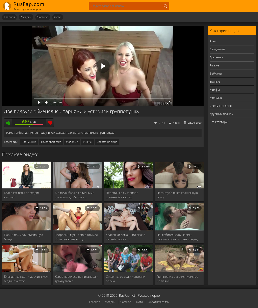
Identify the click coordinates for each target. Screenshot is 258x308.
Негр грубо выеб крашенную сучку (177, 195)
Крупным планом (221, 114)
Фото (57, 17)
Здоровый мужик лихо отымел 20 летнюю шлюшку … (76, 237)
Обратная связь (158, 302)
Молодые (72, 142)
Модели (26, 17)
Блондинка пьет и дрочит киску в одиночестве (26, 278)
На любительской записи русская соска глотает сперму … (179, 237)
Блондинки (29, 142)
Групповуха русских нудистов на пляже (178, 278)
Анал (213, 41)
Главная (9, 17)
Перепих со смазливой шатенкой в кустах (122, 195)
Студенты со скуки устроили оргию (125, 278)
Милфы (215, 89)
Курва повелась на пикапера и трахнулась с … (77, 278)
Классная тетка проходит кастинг (21, 195)
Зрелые (215, 81)
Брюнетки (216, 57)
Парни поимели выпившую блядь (23, 237)
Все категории (219, 122)
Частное (42, 17)
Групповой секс (51, 142)
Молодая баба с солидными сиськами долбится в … (74, 195)
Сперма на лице (107, 142)
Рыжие (87, 142)
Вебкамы (216, 73)
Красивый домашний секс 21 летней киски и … (126, 237)
